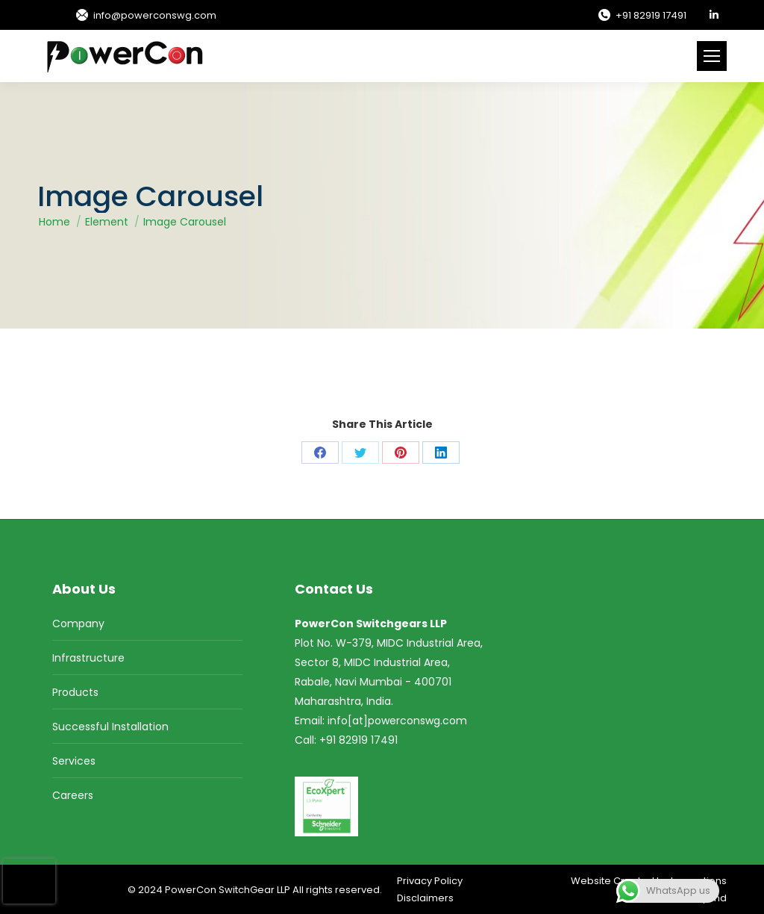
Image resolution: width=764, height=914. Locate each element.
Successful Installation (110, 726)
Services (74, 760)
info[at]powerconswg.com (397, 720)
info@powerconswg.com (145, 15)
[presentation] (29, 881)
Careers (72, 795)
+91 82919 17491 (641, 15)
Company (78, 623)
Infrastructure (88, 657)
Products (75, 692)
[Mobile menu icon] (712, 56)
